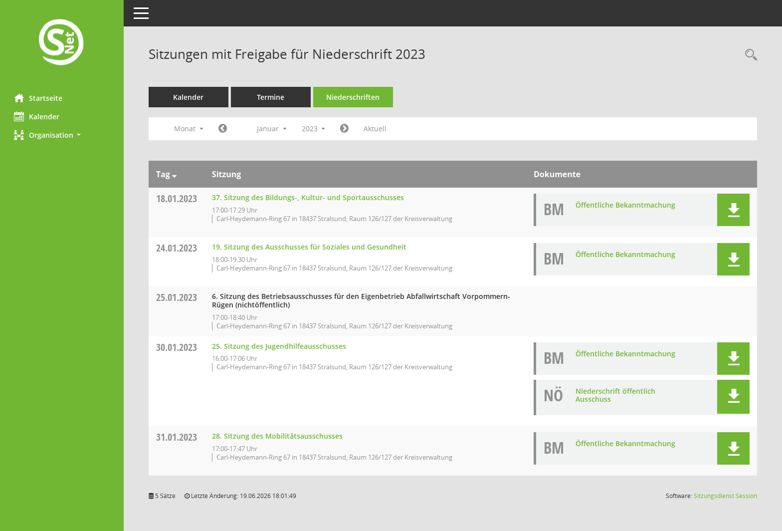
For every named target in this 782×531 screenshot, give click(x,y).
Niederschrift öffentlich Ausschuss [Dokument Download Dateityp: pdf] (615, 395)
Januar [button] (273, 128)
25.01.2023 (177, 297)
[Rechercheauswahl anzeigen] (748, 55)
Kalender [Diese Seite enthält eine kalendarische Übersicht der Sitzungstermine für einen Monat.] (37, 116)
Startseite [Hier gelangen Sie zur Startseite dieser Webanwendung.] (39, 98)
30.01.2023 (177, 347)
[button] (62, 135)
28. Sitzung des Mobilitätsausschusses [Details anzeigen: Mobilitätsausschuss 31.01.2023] (278, 436)
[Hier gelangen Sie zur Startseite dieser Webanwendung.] (62, 43)
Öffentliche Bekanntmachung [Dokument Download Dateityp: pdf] (625, 205)
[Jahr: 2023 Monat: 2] (346, 129)
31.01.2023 (177, 437)
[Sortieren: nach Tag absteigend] (175, 174)
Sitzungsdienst (725, 496)
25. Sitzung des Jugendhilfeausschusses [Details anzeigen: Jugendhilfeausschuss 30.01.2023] (280, 346)
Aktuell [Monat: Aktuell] (376, 128)
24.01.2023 (177, 248)
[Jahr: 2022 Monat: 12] (223, 129)
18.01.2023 (177, 198)
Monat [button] (189, 128)
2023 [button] (315, 128)
